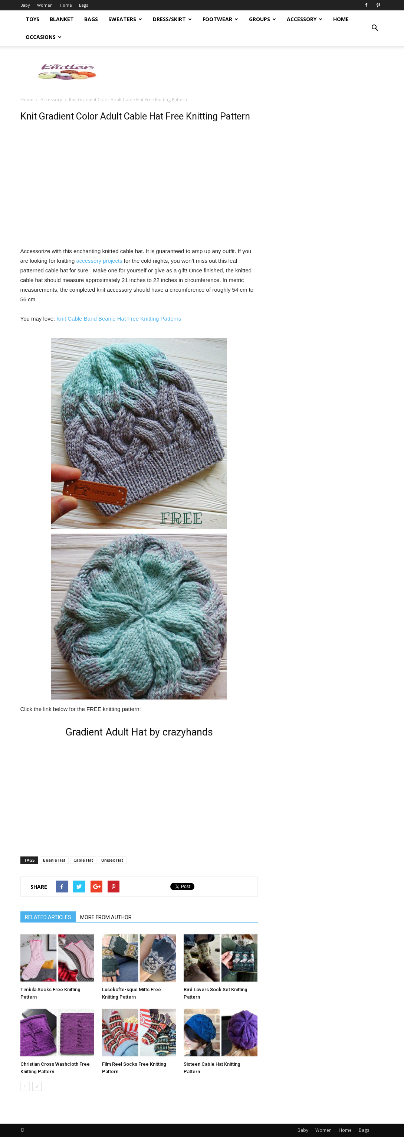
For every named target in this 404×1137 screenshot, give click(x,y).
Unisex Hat (112, 860)
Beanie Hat (54, 860)
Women (45, 5)
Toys (32, 19)
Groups (262, 19)
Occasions (44, 36)
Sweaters (125, 19)
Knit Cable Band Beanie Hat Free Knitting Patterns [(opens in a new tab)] (118, 318)
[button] (375, 28)
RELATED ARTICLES (48, 917)
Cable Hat (83, 860)
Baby (25, 5)
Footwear (220, 19)
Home (66, 5)
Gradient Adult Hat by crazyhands (139, 732)
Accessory (304, 19)
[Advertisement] (249, 71)
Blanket (62, 19)
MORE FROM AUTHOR (106, 917)
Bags (83, 5)
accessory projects (99, 261)
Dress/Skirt (172, 19)
